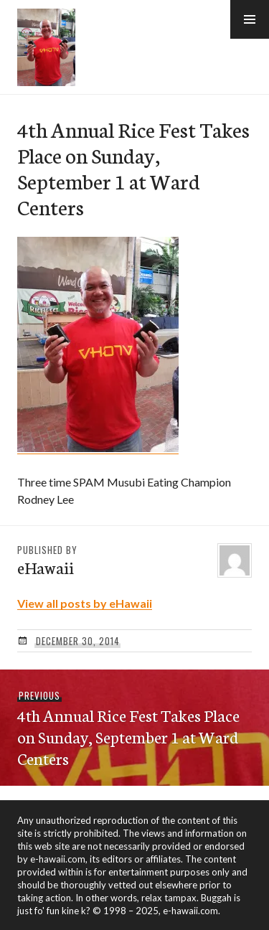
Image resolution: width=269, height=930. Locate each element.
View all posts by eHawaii (84, 603)
